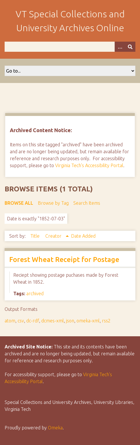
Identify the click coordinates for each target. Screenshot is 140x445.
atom (10, 320)
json (70, 320)
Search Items (86, 203)
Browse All (19, 203)
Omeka (55, 427)
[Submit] (130, 47)
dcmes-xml (52, 320)
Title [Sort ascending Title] (35, 236)
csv (21, 320)
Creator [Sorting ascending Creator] (54, 236)
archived (35, 293)
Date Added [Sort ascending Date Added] (83, 236)
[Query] (70, 47)
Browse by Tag (53, 203)
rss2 (106, 320)
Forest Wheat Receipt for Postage (64, 259)
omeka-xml (88, 320)
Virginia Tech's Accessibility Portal (89, 165)
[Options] (120, 47)
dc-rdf (32, 320)
